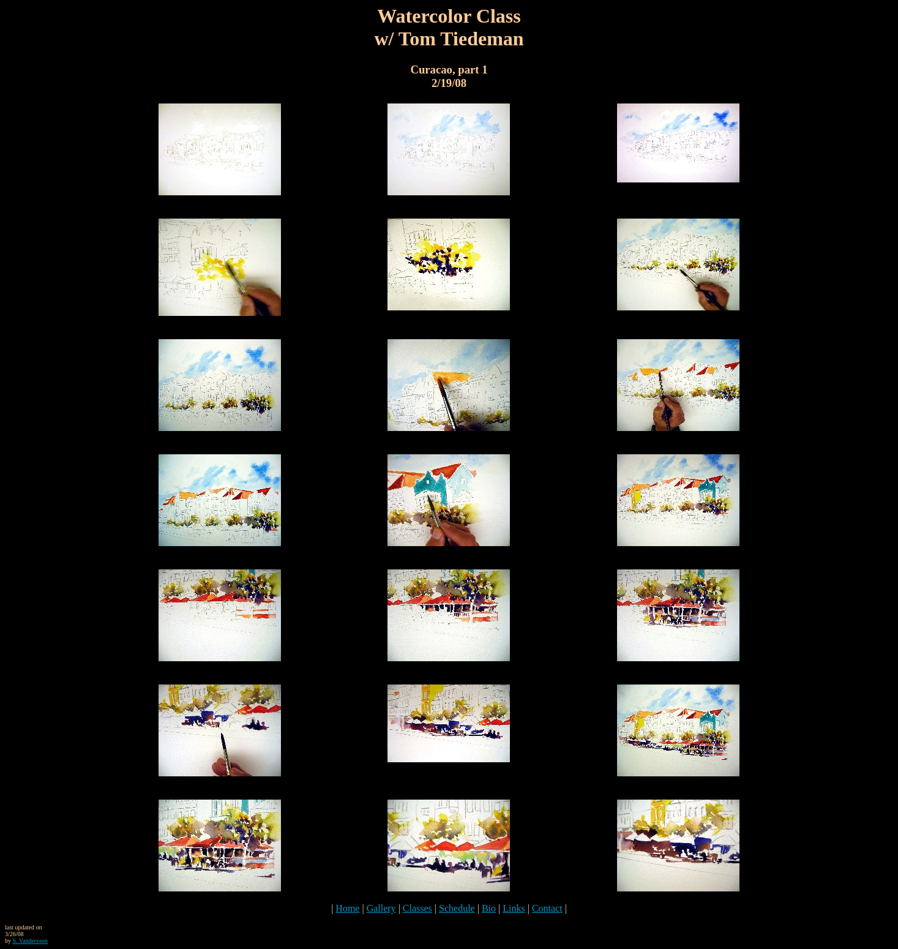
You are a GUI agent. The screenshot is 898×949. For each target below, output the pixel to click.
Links (514, 908)
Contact (547, 908)
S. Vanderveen (30, 940)
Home (347, 908)
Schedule (457, 908)
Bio (489, 908)
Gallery (381, 908)
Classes (417, 908)
